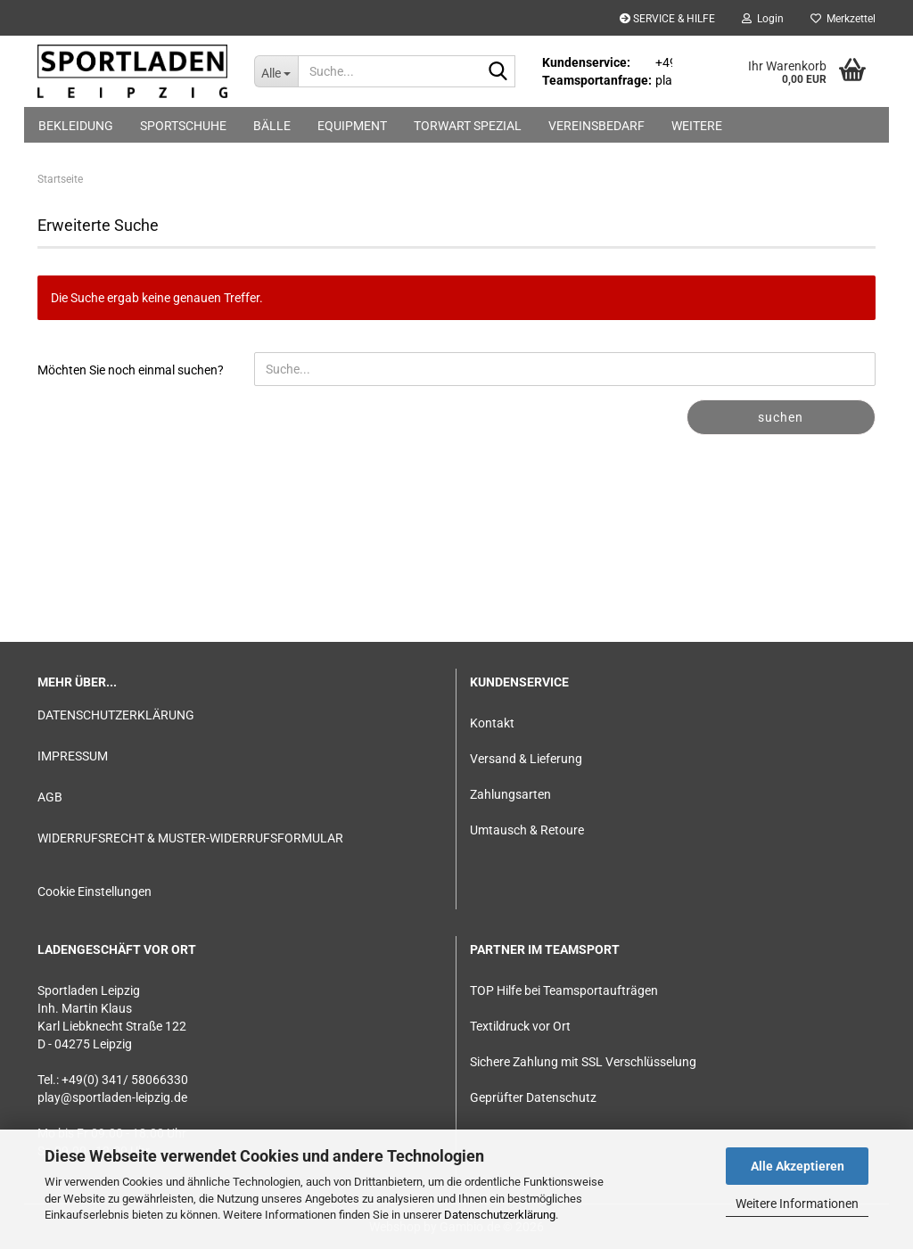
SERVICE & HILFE (667, 18)
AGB (49, 797)
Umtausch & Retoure (527, 830)
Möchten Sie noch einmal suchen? (130, 370)
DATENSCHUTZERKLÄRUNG (115, 715)
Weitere (696, 126)
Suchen (780, 417)
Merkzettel (843, 18)
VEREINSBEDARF (596, 126)
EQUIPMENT (352, 126)
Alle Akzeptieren (797, 1166)
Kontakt (492, 723)
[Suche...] (276, 71)
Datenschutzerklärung (499, 1214)
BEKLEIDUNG (75, 126)
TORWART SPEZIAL (468, 126)
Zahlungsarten (510, 794)
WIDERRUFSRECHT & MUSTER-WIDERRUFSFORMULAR (190, 838)
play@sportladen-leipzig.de (112, 1097)
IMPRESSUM (72, 756)
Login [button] (763, 18)
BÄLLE (272, 126)
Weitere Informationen (797, 1203)
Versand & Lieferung (526, 759)
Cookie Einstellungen (94, 891)
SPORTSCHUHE (183, 126)
